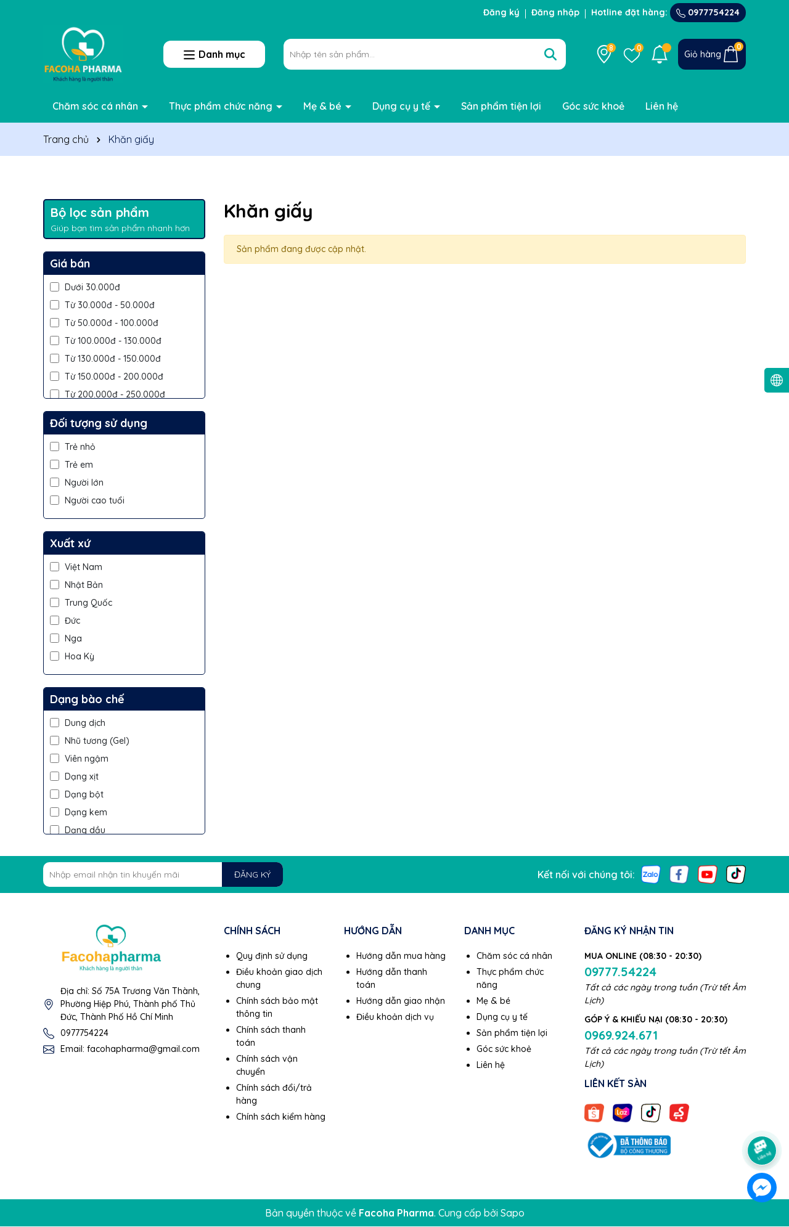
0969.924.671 (621, 1035)
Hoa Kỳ (72, 656)
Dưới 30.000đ (85, 287)
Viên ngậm (79, 758)
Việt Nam (76, 567)
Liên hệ (661, 106)
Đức (65, 620)
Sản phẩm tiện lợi (501, 106)
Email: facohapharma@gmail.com (130, 1048)
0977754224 (708, 12)
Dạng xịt (74, 776)
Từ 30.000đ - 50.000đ (102, 305)
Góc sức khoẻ (593, 106)
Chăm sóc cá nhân (96, 106)
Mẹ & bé (323, 106)
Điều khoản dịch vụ (395, 1016)
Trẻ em (71, 464)
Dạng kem (78, 812)
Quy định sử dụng (272, 955)
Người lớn (77, 482)
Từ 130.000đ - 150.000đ (105, 358)
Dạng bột (77, 794)
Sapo (513, 1213)
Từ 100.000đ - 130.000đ (105, 340)
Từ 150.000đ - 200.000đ (106, 376)
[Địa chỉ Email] (163, 874)
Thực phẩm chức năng (222, 106)
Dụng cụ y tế (402, 106)
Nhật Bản (76, 584)
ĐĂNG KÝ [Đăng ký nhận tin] (252, 874)
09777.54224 (620, 971)
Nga (66, 638)
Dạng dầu (77, 830)
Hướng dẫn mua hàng (401, 955)
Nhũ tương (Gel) (89, 740)
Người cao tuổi (87, 500)
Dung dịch (77, 722)
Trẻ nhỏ (73, 446)
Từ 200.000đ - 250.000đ (107, 394)
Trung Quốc (81, 602)
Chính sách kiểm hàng (280, 1116)
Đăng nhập (555, 12)
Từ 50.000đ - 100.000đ (104, 322)
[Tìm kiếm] (550, 54)
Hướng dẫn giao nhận (400, 1000)
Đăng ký (501, 12)
